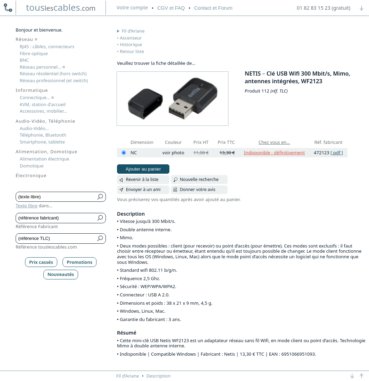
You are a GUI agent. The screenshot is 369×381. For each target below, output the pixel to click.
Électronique (31, 175)
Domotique (32, 166)
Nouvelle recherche (199, 179)
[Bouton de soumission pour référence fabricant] (100, 218)
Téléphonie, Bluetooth (43, 135)
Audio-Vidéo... (34, 128)
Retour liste (132, 51)
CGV (171, 8)
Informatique (32, 90)
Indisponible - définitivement (274, 152)
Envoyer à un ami (143, 189)
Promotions (80, 262)
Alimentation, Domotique (46, 151)
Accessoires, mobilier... (43, 111)
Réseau (26, 39)
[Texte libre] (55, 197)
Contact (213, 8)
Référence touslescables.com (46, 247)
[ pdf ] (336, 152)
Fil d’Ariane (133, 31)
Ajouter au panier (143, 169)
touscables (61, 7)
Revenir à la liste (142, 179)
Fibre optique (34, 53)
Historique (131, 44)
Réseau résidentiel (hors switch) (53, 73)
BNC (24, 60)
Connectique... (37, 97)
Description (158, 376)
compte (132, 7)
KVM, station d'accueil (43, 104)
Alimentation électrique (44, 159)
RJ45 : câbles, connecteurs (47, 46)
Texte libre (26, 205)
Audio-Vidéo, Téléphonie (45, 121)
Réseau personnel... (42, 67)
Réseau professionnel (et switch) (54, 80)
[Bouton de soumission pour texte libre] (100, 197)
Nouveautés (61, 274)
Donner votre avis (198, 189)
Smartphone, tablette (42, 142)
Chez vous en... (274, 142)
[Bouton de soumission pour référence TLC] (100, 238)
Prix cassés (41, 262)
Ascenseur (131, 38)
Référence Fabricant (37, 226)
